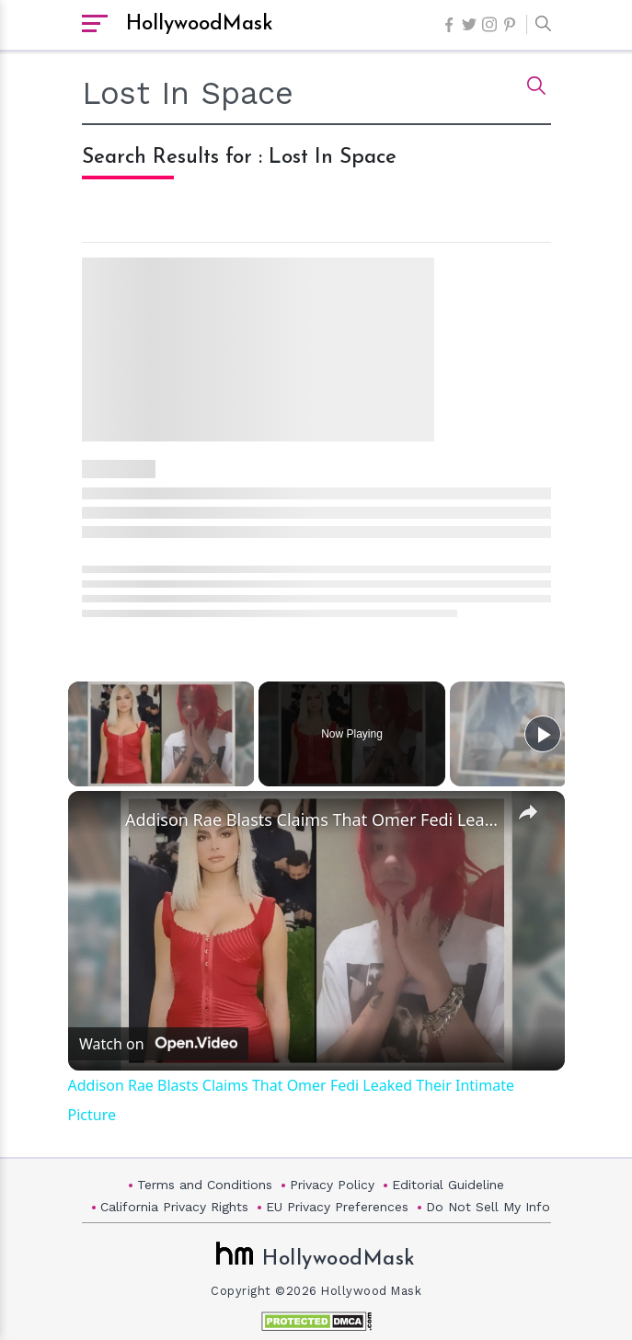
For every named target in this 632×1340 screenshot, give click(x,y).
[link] (97, 820)
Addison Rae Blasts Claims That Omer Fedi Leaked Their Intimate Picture (313, 819)
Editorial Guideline (448, 1184)
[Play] (542, 734)
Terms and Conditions (204, 1184)
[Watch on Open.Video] (158, 1042)
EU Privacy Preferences (337, 1206)
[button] (538, 25)
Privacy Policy (332, 1184)
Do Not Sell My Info (488, 1206)
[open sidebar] (95, 25)
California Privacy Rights (174, 1206)
